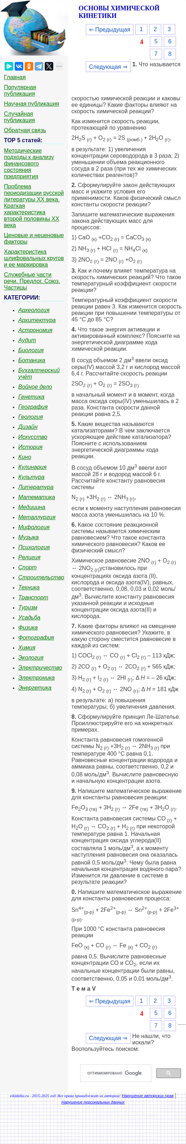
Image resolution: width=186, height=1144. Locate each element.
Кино (24, 457)
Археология (34, 310)
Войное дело (35, 387)
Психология (34, 547)
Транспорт (33, 597)
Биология (31, 350)
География (33, 407)
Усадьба (29, 617)
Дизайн (28, 427)
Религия (29, 557)
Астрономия (35, 330)
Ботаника (31, 360)
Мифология (34, 527)
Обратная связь (25, 130)
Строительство (41, 577)
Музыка (28, 537)
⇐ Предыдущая (109, 30)
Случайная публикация (19, 117)
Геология (30, 417)
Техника (29, 587)
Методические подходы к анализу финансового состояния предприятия (29, 164)
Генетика (31, 397)
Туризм (27, 607)
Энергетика (35, 688)
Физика (28, 627)
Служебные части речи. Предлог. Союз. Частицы (32, 281)
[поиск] (118, 1073)
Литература (36, 487)
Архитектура (37, 320)
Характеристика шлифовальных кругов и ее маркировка (34, 258)
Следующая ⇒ (108, 67)
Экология (30, 658)
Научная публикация (31, 104)
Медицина (31, 507)
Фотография (36, 638)
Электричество (40, 668)
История (30, 447)
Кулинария (32, 467)
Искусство (32, 437)
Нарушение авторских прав (147, 1095)
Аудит (27, 340)
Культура (31, 477)
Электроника (36, 678)
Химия (26, 648)
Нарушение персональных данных (93, 1102)
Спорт (27, 567)
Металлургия (36, 517)
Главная (15, 77)
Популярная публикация (20, 90)
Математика (36, 497)
